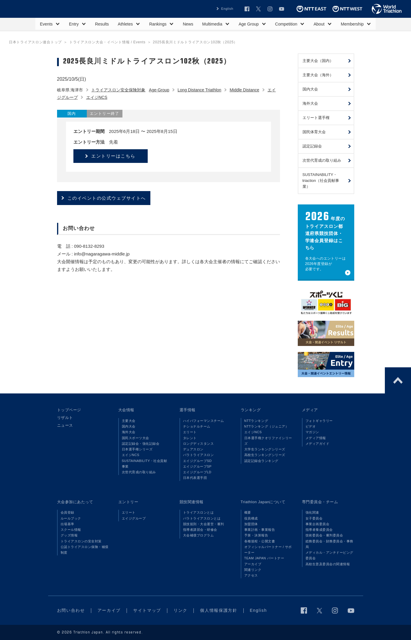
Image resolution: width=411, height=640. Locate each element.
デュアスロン (193, 449)
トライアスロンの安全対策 (81, 541)
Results (102, 24)
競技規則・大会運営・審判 (203, 524)
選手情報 (187, 410)
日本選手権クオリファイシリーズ (268, 440)
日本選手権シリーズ (137, 449)
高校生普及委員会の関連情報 (328, 564)
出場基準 (67, 524)
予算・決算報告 (256, 535)
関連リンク (253, 569)
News (188, 24)
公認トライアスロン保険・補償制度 (84, 549)
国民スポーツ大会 (135, 438)
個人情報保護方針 (218, 610)
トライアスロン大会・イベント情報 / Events (107, 42)
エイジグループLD (197, 472)
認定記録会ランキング (261, 461)
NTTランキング (256, 421)
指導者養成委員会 (319, 529)
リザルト (65, 417)
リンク (181, 610)
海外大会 (129, 432)
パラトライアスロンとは (202, 518)
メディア (310, 410)
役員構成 (251, 518)
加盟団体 (251, 524)
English (227, 8)
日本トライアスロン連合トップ (35, 42)
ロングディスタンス (198, 443)
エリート (190, 432)
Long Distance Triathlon (199, 90)
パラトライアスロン (198, 455)
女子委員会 (314, 518)
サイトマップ (147, 610)
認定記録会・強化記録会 (141, 443)
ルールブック (71, 518)
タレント (190, 438)
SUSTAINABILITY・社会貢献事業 (144, 463)
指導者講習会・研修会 (200, 529)
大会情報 (126, 410)
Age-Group (159, 90)
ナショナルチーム (196, 426)
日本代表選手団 (195, 477)
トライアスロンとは (198, 512)
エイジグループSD (197, 461)
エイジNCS (97, 97)
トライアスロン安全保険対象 (118, 90)
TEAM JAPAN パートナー (264, 558)
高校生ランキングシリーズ (264, 455)
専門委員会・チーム (320, 502)
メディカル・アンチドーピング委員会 (329, 555)
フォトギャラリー (319, 421)
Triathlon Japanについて (263, 502)
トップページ (69, 410)
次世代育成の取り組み (139, 472)
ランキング (251, 410)
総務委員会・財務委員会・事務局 (329, 544)
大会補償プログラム (198, 535)
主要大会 (129, 421)
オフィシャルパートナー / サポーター (268, 549)
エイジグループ (134, 518)
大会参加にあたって (75, 502)
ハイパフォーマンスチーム (203, 421)
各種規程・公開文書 (259, 541)
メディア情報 (316, 438)
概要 (247, 512)
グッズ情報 (69, 535)
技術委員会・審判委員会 (324, 535)
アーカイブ (253, 564)
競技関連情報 (191, 502)
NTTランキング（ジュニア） (266, 426)
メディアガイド (318, 443)
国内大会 (129, 426)
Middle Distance (244, 90)
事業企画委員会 (318, 524)
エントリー (128, 502)
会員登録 (67, 512)
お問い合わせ (71, 610)
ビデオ (311, 426)
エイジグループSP (197, 466)
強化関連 (312, 512)
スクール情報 (71, 529)
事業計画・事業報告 (259, 529)
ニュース (65, 425)
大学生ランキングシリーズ (264, 449)
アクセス (251, 575)
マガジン (312, 432)
